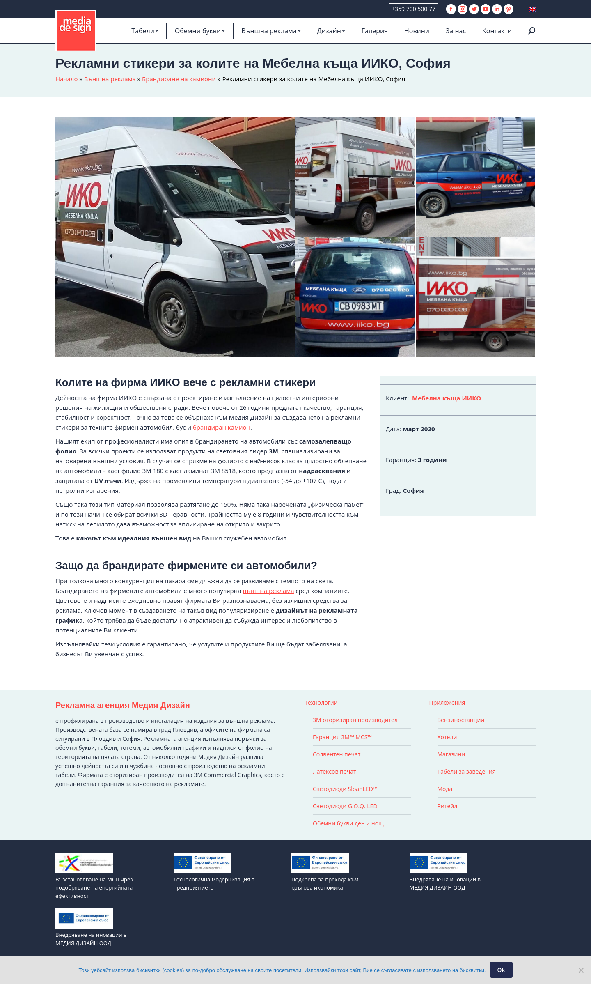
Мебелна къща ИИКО (446, 398)
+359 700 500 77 (413, 9)
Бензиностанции (461, 720)
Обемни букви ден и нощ (348, 823)
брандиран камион (221, 427)
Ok (501, 970)
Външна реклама (110, 79)
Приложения (447, 702)
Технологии (321, 702)
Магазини (451, 754)
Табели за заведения (467, 771)
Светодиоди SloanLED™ (345, 789)
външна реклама (268, 590)
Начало (66, 79)
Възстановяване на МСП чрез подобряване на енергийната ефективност (94, 887)
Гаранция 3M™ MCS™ (342, 737)
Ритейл (448, 806)
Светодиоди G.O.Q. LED (345, 806)
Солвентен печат (336, 754)
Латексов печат (334, 771)
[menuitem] (145, 30)
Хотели (447, 737)
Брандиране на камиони (179, 79)
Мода (445, 789)
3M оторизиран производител (355, 720)
